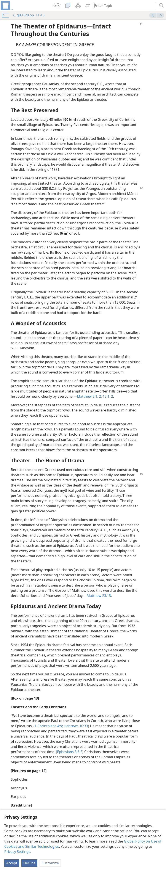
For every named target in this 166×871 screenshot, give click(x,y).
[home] (6, 5)
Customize (50, 863)
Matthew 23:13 (99, 595)
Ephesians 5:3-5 (69, 751)
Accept (11, 863)
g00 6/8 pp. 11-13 (28, 15)
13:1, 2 (107, 396)
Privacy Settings (17, 851)
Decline (29, 863)
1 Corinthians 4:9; (49, 725)
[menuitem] (6, 5)
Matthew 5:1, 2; (89, 396)
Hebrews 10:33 (75, 725)
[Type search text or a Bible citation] (122, 5)
